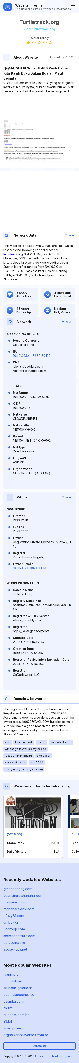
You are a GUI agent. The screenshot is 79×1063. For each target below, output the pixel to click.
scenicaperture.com (19, 936)
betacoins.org (14, 942)
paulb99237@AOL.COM (29, 568)
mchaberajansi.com (18, 909)
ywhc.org (14, 834)
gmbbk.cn (11, 922)
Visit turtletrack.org (39, 29)
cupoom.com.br (16, 1015)
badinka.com (13, 1001)
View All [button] (70, 235)
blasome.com (14, 902)
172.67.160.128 (40, 355)
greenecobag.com (17, 889)
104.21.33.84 (21, 355)
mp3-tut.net (12, 981)
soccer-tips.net (15, 949)
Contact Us (39, 1045)
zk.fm (7, 1008)
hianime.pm (12, 974)
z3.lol (7, 1021)
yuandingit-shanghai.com (23, 895)
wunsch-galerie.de (18, 988)
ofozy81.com (13, 916)
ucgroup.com (14, 929)
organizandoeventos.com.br (25, 1035)
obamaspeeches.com (20, 994)
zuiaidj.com (12, 1028)
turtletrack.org (13, 254)
